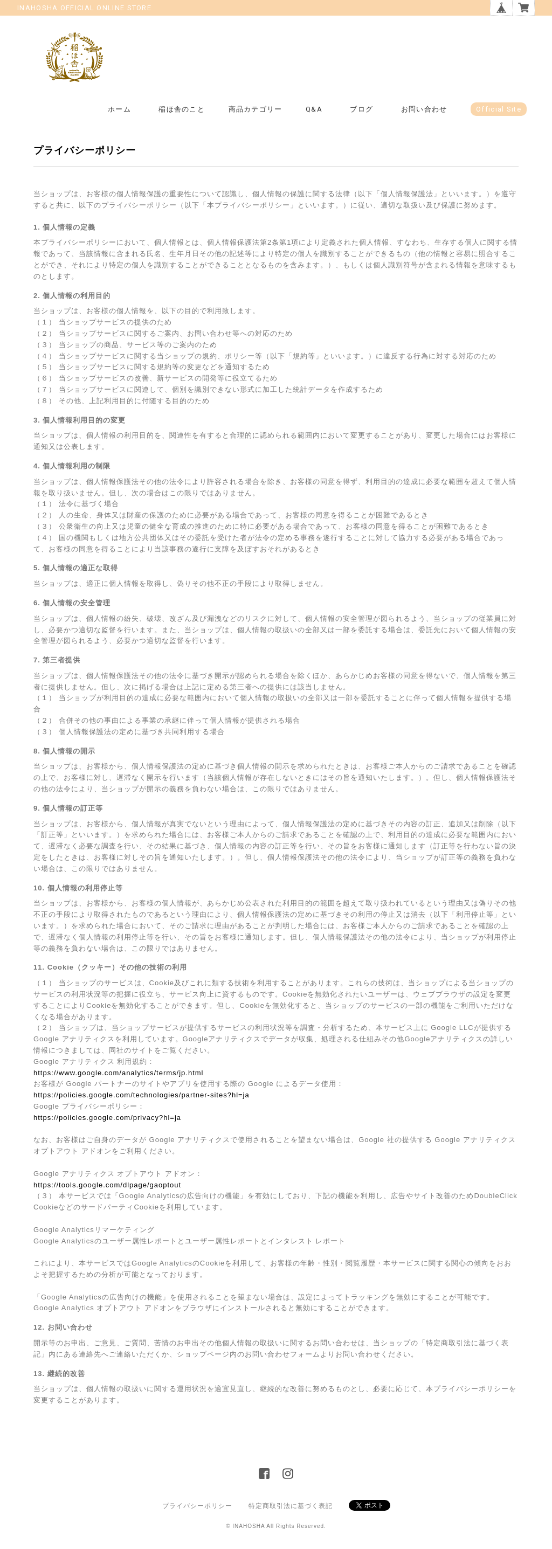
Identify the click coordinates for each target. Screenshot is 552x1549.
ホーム (119, 109)
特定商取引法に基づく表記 (291, 1506)
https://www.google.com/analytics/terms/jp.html (118, 1073)
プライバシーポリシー (197, 1506)
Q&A (314, 109)
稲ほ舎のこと (181, 109)
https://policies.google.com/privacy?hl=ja (107, 1118)
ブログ (361, 109)
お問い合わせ (424, 109)
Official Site (498, 109)
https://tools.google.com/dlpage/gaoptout (107, 1185)
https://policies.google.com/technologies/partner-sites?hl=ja (141, 1095)
